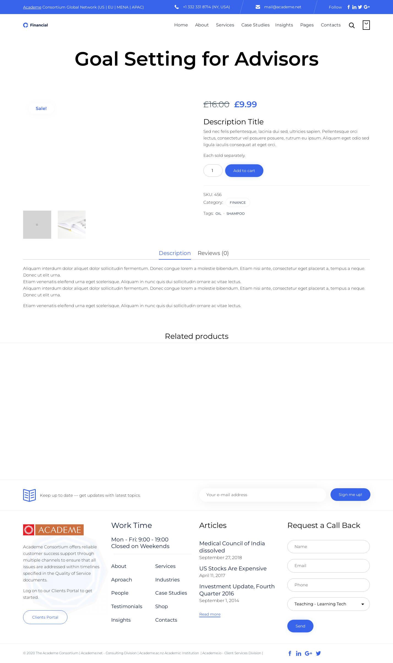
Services (225, 25)
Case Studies (255, 25)
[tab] (178, 253)
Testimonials (126, 606)
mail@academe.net (282, 6)
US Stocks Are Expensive (233, 568)
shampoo (235, 213)
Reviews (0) (213, 253)
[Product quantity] (213, 170)
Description (175, 253)
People (120, 593)
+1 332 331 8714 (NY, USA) (206, 6)
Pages (307, 25)
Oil (218, 213)
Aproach (121, 580)
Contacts (331, 25)
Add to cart (244, 170)
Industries (167, 580)
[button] (45, 617)
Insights (284, 25)
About (202, 25)
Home (181, 25)
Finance (238, 202)
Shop (161, 606)
